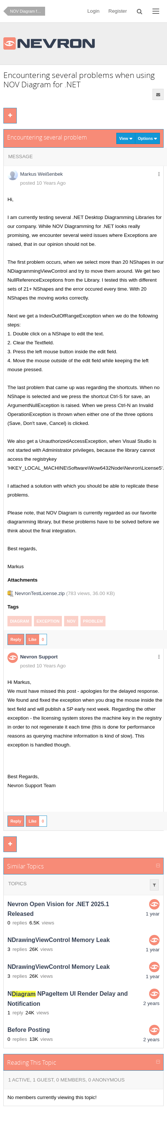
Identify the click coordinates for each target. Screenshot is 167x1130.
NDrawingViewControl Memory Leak (58, 940)
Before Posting (28, 1030)
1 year (153, 914)
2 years (151, 1003)
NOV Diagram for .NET (27, 11)
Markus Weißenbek (41, 174)
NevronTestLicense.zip (40, 593)
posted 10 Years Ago (43, 183)
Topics (17, 883)
